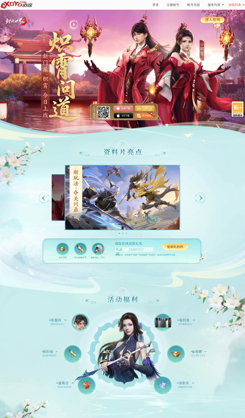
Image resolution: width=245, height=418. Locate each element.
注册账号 (173, 5)
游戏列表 (236, 5)
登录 (155, 5)
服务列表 (216, 5)
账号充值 (193, 5)
